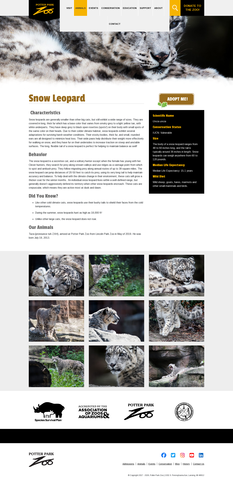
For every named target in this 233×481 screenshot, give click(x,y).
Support (145, 8)
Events (93, 8)
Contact (114, 24)
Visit (69, 8)
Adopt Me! (177, 99)
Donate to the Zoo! (192, 7)
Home (44, 11)
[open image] (56, 275)
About (158, 8)
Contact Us (198, 464)
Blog (177, 464)
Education (130, 8)
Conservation (110, 8)
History (186, 464)
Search (175, 8)
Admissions (128, 464)
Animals (80, 8)
